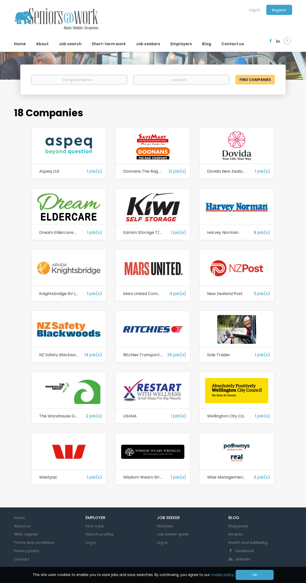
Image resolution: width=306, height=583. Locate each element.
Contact (21, 559)
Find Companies (255, 79)
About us (22, 526)
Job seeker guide (173, 534)
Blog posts (238, 526)
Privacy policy (26, 550)
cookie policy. (223, 574)
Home (19, 517)
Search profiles (99, 534)
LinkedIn (242, 559)
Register (279, 10)
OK (254, 574)
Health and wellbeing (248, 542)
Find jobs (165, 526)
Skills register (26, 534)
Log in (254, 10)
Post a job (94, 526)
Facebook (244, 550)
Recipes (235, 534)
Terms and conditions (34, 542)
